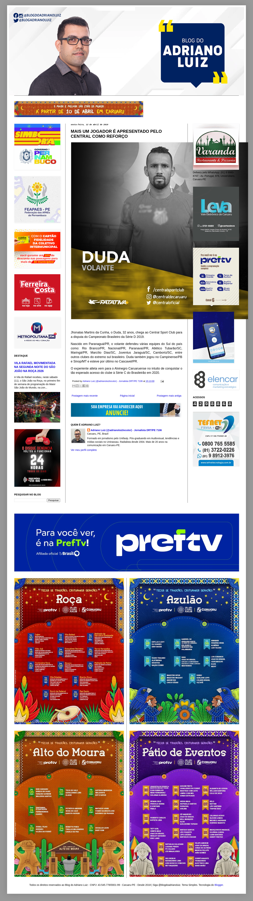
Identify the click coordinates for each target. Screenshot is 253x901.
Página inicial (127, 395)
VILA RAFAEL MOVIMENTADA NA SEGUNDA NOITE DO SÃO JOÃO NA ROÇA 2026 (34, 367)
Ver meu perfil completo (84, 450)
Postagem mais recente (85, 395)
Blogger (219, 884)
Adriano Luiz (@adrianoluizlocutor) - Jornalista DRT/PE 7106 (126, 430)
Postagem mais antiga (169, 395)
